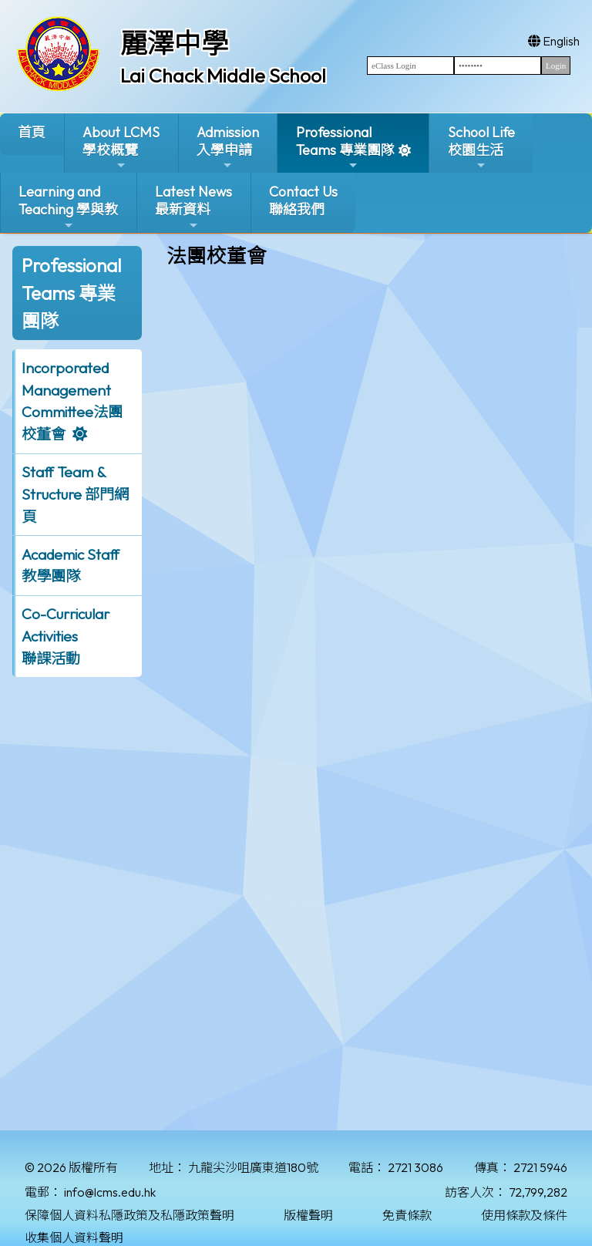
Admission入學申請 (228, 147)
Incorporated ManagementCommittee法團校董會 (72, 401)
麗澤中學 (174, 43)
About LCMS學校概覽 (121, 147)
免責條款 (407, 1215)
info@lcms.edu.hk (110, 1192)
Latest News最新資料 (193, 207)
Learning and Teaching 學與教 (68, 207)
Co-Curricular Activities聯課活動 (65, 636)
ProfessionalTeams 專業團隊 (345, 147)
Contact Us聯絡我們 (303, 200)
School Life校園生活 (481, 147)
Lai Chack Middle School (223, 75)
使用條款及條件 (524, 1215)
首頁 (31, 132)
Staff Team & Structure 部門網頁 (75, 494)
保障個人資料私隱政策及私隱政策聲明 (129, 1215)
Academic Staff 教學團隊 (70, 565)
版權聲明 (308, 1215)
